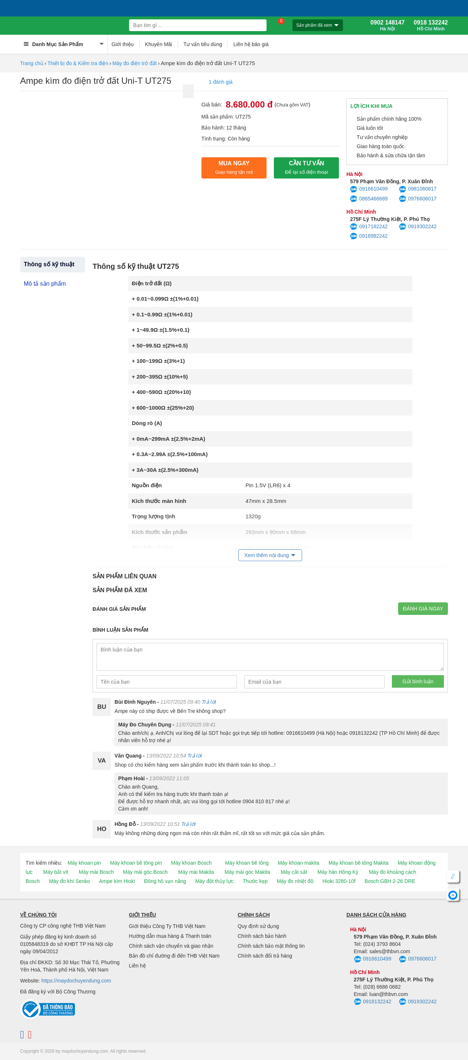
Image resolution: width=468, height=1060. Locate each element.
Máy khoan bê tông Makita (358, 863)
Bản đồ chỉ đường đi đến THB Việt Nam (174, 956)
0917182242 (369, 226)
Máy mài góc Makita (247, 872)
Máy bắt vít (55, 872)
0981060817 (418, 189)
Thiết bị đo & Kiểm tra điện (78, 63)
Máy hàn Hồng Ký (338, 872)
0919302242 (418, 226)
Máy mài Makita (196, 872)
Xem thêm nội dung (266, 555)
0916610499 (369, 189)
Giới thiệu (123, 44)
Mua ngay (234, 167)
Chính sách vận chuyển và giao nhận (171, 946)
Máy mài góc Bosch (145, 872)
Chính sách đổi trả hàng (265, 956)
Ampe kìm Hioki (117, 881)
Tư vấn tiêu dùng (203, 44)
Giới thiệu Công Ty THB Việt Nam (167, 926)
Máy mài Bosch (96, 872)
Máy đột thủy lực (214, 881)
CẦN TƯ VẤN (306, 167)
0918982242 (369, 236)
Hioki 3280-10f (338, 881)
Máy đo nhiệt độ (295, 881)
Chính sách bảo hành (262, 936)
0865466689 (369, 199)
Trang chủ (32, 63)
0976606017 (418, 199)
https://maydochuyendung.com (76, 981)
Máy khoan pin (84, 863)
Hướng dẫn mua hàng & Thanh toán (170, 936)
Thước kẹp (255, 881)
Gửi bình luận (418, 681)
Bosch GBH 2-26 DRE (390, 881)
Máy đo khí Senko (69, 881)
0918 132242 (431, 25)
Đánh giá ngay (423, 609)
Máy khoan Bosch (191, 863)
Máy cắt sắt (294, 872)
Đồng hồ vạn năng (165, 881)
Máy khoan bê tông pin (136, 863)
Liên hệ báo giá (250, 44)
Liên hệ (137, 966)
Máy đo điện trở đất (134, 63)
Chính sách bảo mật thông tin (271, 946)
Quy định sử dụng (258, 926)
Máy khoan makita (299, 863)
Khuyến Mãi (158, 44)
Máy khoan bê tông (247, 863)
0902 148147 (387, 25)
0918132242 (373, 1002)
